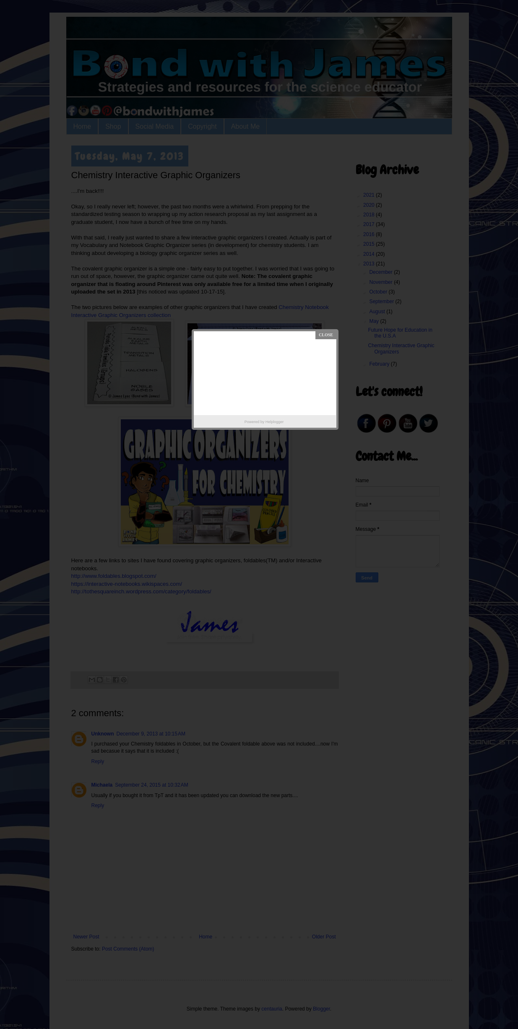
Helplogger (275, 422)
